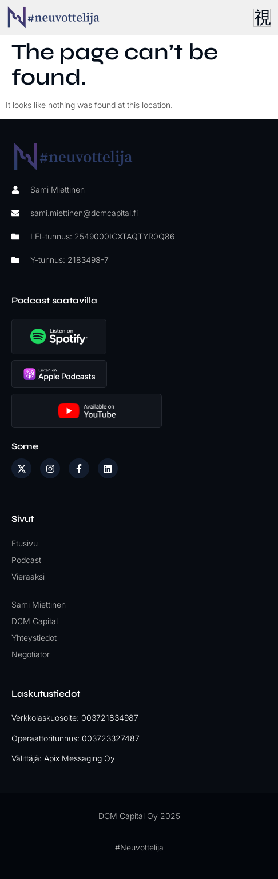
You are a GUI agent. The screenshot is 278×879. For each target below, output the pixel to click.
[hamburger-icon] (262, 18)
